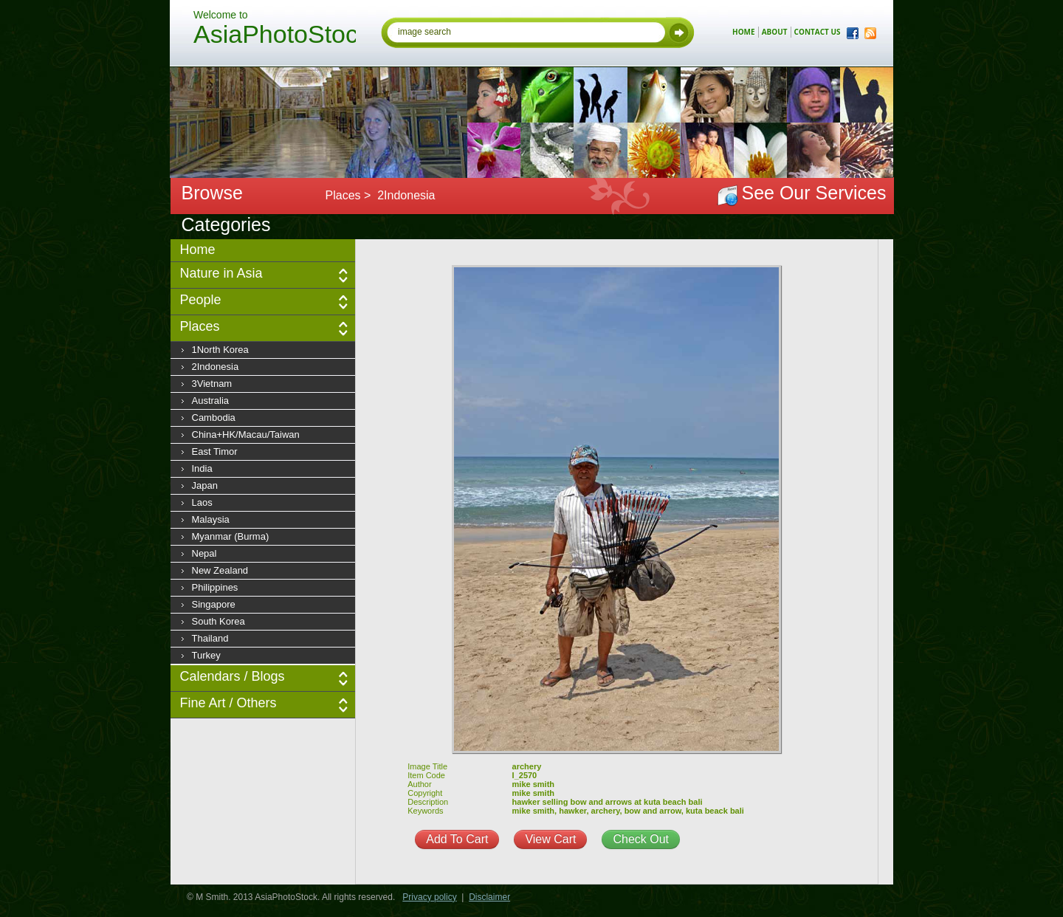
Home (198, 249)
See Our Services (814, 192)
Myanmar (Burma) (230, 536)
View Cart (550, 839)
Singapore (213, 604)
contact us (817, 32)
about (775, 32)
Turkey (206, 655)
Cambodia (213, 417)
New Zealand (220, 570)
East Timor (215, 451)
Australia (211, 400)
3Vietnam (212, 383)
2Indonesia (215, 366)
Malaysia (211, 519)
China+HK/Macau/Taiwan (246, 434)
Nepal (204, 553)
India (202, 468)
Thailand (210, 638)
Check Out (641, 839)
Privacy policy (429, 897)
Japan (205, 485)
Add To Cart (457, 839)
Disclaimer (489, 897)
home (743, 32)
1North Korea (220, 349)
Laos (202, 502)
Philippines (215, 587)
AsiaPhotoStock (274, 36)
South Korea (218, 621)
